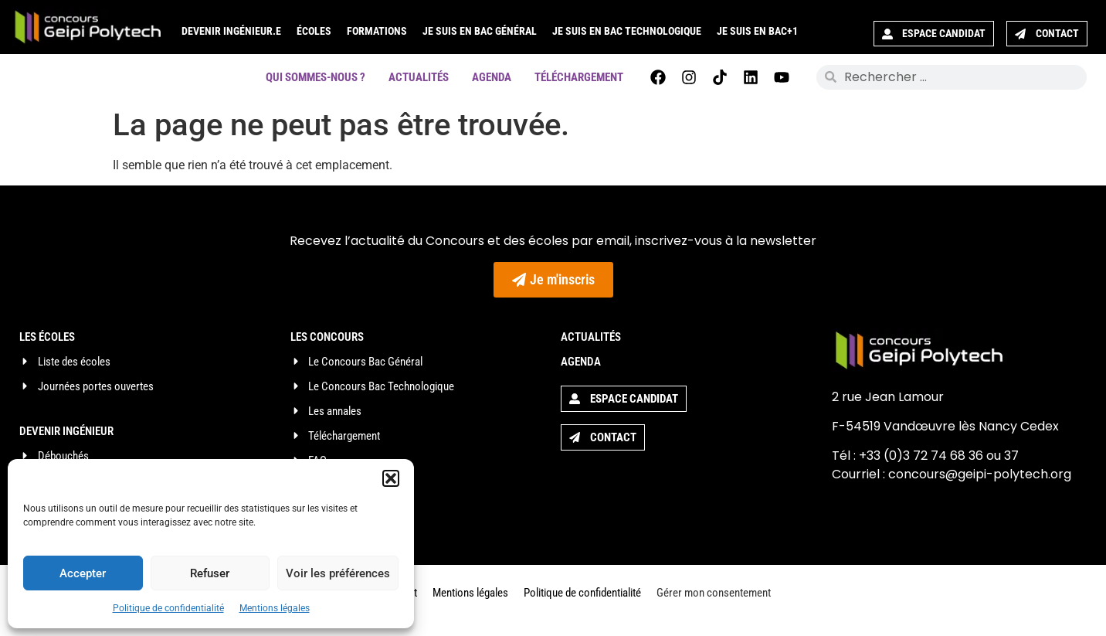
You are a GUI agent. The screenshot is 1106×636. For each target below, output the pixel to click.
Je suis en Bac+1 (757, 31)
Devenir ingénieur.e (231, 31)
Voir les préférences (338, 573)
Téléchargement (578, 77)
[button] (391, 478)
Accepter (82, 573)
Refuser (209, 573)
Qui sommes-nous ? (315, 77)
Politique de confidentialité (168, 608)
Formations (377, 31)
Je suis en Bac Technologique (626, 31)
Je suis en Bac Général (479, 31)
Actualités (418, 77)
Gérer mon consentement (713, 593)
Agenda (491, 77)
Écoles (314, 31)
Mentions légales (274, 608)
